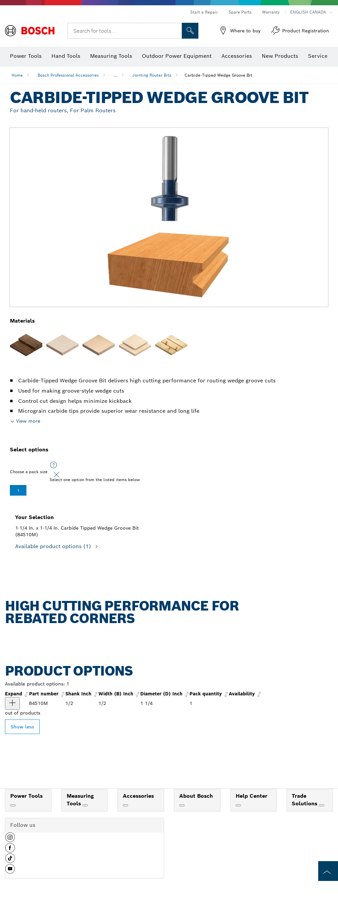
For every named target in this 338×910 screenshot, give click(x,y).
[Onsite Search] (190, 31)
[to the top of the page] (328, 871)
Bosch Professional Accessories (68, 75)
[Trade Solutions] (321, 805)
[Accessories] (125, 805)
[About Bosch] (182, 805)
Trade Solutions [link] (305, 799)
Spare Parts (240, 12)
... (116, 75)
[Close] (56, 475)
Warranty (271, 12)
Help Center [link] (251, 795)
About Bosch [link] (196, 795)
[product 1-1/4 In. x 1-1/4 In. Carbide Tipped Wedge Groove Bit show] (12, 703)
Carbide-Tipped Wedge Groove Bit (218, 75)
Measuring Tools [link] (80, 799)
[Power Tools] (13, 805)
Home (17, 75)
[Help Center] (238, 805)
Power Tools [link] (26, 795)
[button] (10, 840)
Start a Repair (204, 12)
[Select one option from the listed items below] (53, 465)
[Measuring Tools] (85, 805)
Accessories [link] (138, 795)
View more (28, 421)
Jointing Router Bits (151, 75)
